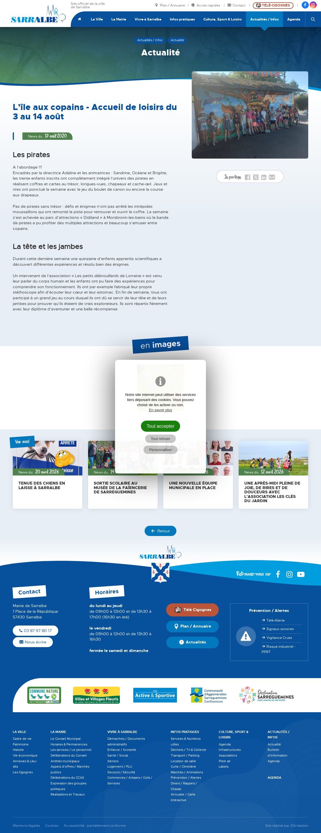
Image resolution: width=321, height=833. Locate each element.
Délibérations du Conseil (69, 755)
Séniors (112, 761)
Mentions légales (26, 826)
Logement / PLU (119, 766)
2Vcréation (299, 826)
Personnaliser (160, 450)
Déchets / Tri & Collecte (188, 750)
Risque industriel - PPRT (278, 649)
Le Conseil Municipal (66, 739)
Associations (228, 755)
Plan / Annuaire (170, 5)
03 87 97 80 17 (35, 630)
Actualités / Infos (264, 19)
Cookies (52, 826)
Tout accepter (160, 426)
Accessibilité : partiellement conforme (95, 826)
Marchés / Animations (187, 772)
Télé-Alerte (275, 620)
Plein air (224, 761)
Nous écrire (32, 642)
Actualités (192, 642)
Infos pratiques (182, 19)
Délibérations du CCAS (67, 778)
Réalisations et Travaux (68, 794)
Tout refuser (160, 439)
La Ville (97, 19)
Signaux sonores (280, 629)
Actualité (274, 744)
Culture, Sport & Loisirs (222, 19)
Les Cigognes (23, 772)
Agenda (293, 19)
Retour (160, 530)
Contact (237, 5)
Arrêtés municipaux (65, 761)
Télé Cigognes (192, 610)
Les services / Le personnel (71, 750)
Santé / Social (117, 755)
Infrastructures (230, 750)
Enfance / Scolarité (121, 750)
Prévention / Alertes (186, 778)
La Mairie (118, 19)
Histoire (18, 750)
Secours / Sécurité (121, 772)
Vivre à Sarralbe (148, 19)
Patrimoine (21, 744)
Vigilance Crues (279, 637)
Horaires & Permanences (69, 744)
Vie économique (25, 755)
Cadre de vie (22, 739)
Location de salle (183, 761)
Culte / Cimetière (183, 766)
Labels (223, 766)
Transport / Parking (185, 755)
